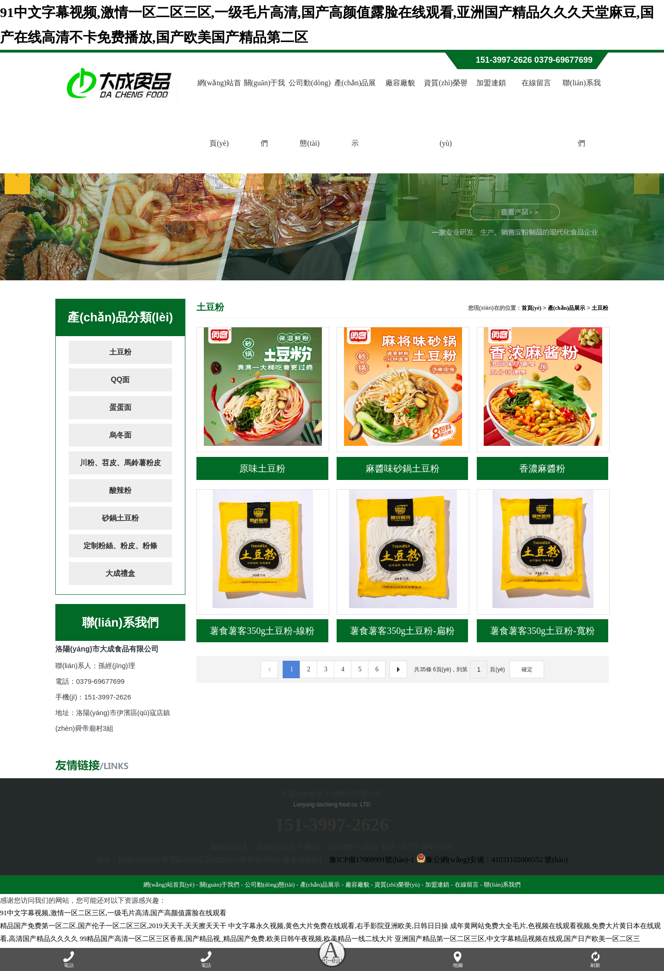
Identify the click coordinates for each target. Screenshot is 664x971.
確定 (527, 669)
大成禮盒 (120, 573)
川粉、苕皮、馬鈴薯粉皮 (120, 463)
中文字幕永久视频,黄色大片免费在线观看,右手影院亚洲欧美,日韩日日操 (338, 926)
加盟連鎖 (491, 83)
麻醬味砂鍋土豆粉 (402, 468)
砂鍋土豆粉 (120, 518)
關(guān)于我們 (264, 113)
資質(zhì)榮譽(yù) (445, 113)
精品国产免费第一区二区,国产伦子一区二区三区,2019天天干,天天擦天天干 (113, 926)
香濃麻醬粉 (542, 468)
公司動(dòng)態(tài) (310, 113)
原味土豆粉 (262, 468)
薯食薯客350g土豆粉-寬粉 (542, 631)
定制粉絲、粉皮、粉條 (120, 546)
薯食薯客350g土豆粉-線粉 (262, 631)
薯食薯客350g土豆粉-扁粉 (402, 631)
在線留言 (536, 83)
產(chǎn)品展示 (355, 113)
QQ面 (120, 380)
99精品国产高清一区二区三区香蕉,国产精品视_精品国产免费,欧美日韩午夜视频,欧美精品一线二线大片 (236, 938)
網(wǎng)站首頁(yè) (219, 113)
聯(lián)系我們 (582, 113)
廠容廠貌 (400, 83)
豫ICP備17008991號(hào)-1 (371, 860)
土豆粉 (120, 352)
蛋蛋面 (120, 407)
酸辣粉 (120, 490)
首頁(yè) (531, 308)
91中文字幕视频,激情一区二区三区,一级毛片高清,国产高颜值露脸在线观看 (113, 913)
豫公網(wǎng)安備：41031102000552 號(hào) (492, 860)
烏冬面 (120, 435)
